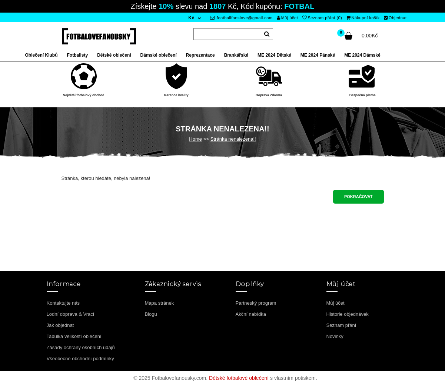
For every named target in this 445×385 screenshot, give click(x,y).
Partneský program (256, 303)
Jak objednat (60, 325)
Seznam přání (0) (322, 18)
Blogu (151, 314)
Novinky (334, 336)
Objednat (395, 18)
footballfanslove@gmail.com (241, 18)
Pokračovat (358, 196)
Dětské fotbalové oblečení (239, 378)
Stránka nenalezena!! (233, 139)
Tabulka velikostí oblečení (74, 336)
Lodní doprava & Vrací (70, 314)
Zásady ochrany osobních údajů (81, 347)
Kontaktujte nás (63, 303)
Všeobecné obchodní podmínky (80, 358)
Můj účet (287, 18)
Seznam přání (341, 325)
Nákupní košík (363, 18)
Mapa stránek (159, 303)
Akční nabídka (251, 314)
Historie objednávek (347, 314)
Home (195, 139)
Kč (191, 17)
